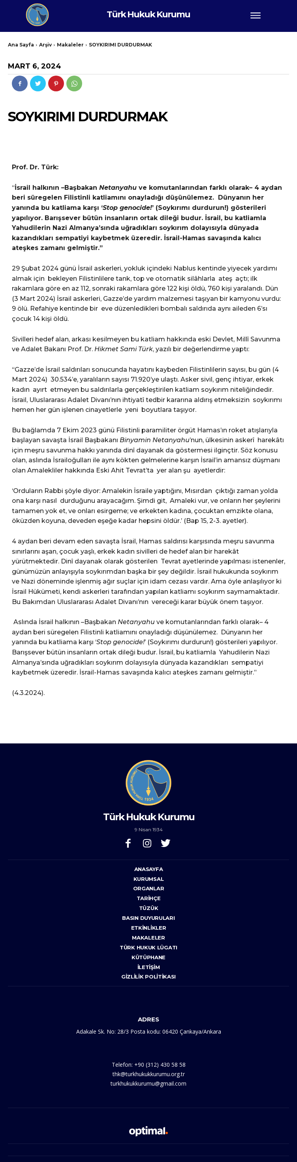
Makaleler (70, 45)
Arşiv (45, 45)
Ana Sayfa (21, 45)
